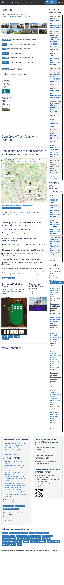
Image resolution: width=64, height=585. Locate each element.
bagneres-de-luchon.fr (35, 538)
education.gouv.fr (6, 237)
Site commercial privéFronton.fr (51, 2)
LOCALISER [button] (5, 62)
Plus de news (54, 428)
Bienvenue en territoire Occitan (24, 535)
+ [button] (3, 188)
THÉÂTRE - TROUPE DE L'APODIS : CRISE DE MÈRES (54, 41)
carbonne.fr (5, 544)
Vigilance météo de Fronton (13, 489)
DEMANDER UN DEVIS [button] (8, 301)
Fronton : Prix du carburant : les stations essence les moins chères (55, 292)
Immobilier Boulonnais (23, 538)
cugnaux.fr (33, 541)
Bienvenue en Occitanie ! (8, 535)
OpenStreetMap (31, 224)
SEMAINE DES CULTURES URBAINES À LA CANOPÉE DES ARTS (55, 152)
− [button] (3, 190)
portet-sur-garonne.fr (47, 535)
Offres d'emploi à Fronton (12, 454)
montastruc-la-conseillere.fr (9, 538)
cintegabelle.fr (41, 541)
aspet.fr (19, 544)
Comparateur (15, 2)
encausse (5, 533)
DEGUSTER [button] (5, 53)
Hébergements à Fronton (19, 443)
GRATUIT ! (5, 362)
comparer (38, 316)
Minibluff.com (5, 316)
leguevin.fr (18, 541)
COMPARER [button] (5, 57)
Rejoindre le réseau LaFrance (11, 508)
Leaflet (26, 224)
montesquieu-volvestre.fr (8, 541)
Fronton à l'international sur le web (15, 492)
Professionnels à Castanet (53, 541)
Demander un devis (8, 506)
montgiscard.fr (46, 538)
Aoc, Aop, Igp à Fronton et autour (14, 476)
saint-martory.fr (36, 535)
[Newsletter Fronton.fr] (58, 2)
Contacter (16, 500)
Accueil (7, 2)
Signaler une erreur (20, 506)
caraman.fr (12, 544)
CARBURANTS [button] (6, 39)
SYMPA (17, 359)
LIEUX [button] (4, 48)
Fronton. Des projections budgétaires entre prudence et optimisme (55, 337)
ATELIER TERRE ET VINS (54, 124)
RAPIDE (11, 359)
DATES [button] (4, 44)
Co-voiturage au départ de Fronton (15, 483)
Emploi (22, 2)
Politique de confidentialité (10, 517)
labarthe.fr (26, 541)
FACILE (4, 359)
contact (27, 14)
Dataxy (14, 235)
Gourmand (29, 2)
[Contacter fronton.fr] (61, 2)
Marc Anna (15, 16)
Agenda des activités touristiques (14, 465)
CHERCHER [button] (5, 69)
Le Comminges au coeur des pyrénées (18, 533)
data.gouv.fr (16, 237)
